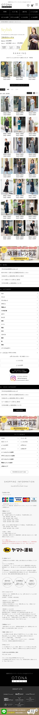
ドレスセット (4, 300)
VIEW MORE (19, 410)
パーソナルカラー (5, 348)
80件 (12, 89)
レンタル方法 (24, 17)
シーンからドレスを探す (7, 452)
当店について (4, 441)
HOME (4, 11)
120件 (16, 89)
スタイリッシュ (17, 21)
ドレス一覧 (14, 11)
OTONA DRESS (4, 21)
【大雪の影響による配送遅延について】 (11, 283)
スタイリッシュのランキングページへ (19, 85)
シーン (3, 324)
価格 (2, 321)
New (2, 293)
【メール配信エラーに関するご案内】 (11, 279)
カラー (3, 314)
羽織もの (3, 307)
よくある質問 (34, 17)
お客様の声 (23, 449)
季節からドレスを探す (7, 463)
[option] (6, 70)
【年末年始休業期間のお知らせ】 (9, 269)
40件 (8, 89)
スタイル (3, 334)
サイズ (3, 317)
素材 (2, 338)
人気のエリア (4, 466)
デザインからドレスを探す (8, 456)
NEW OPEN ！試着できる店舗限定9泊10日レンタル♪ (15, 272)
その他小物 (4, 310)
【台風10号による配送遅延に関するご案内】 (12, 276)
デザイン (3, 304)
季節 (2, 327)
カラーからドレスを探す (7, 459)
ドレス (3, 297)
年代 (2, 331)
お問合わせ (23, 445)
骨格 (2, 345)
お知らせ (3, 449)
